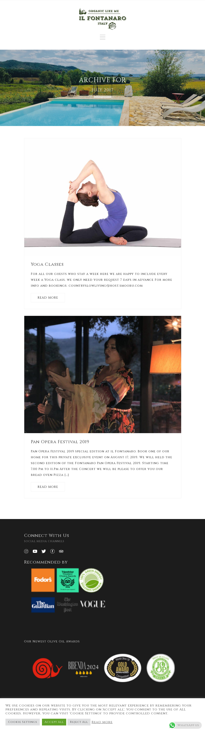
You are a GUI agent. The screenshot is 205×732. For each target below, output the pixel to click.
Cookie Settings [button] (22, 722)
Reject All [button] (79, 722)
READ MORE (48, 298)
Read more (102, 722)
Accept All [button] (54, 722)
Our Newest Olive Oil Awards (52, 641)
